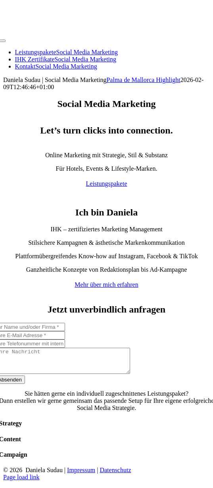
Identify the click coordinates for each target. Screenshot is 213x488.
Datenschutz (115, 474)
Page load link (21, 481)
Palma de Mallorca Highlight (143, 79)
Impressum (81, 474)
